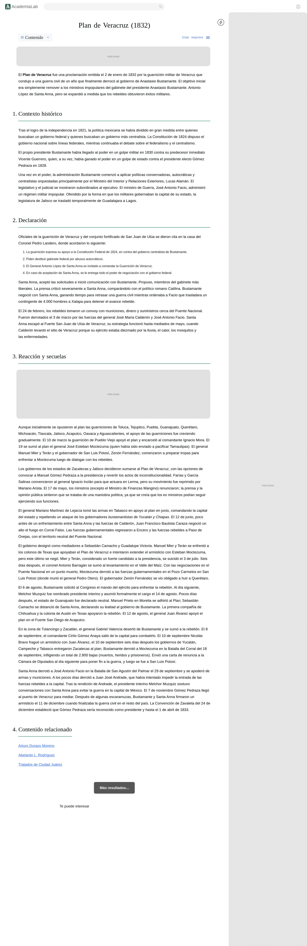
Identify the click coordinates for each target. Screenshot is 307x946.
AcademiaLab (25, 6)
